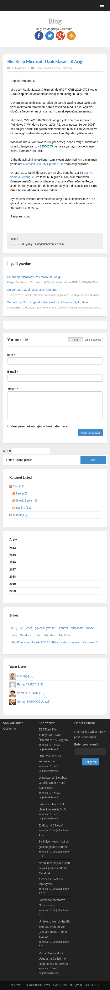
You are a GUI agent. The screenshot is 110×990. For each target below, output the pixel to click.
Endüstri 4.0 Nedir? (51, 825)
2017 (12, 569)
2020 (12, 591)
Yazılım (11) (23, 507)
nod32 (89, 628)
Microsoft (77, 628)
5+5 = (7, 451)
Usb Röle (64, 635)
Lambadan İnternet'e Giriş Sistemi (52, 902)
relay (14, 635)
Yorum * (12, 388)
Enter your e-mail (86, 744)
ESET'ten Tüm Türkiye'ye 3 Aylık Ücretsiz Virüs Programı (54, 735)
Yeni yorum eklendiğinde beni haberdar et (37, 426)
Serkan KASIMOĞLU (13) (33, 701)
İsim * (11, 354)
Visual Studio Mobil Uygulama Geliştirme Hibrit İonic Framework (53, 958)
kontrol (63, 628)
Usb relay (48, 635)
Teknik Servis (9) (26, 500)
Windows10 (90, 642)
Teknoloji (66, 68)
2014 (12, 548)
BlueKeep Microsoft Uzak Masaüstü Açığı (45, 61)
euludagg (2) (25, 676)
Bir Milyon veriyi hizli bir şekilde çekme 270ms (54, 844)
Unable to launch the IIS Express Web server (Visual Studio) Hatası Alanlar (54, 929)
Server (38, 68)
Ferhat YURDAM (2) (30, 684)
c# (21, 628)
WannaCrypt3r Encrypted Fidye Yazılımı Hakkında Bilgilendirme (48, 302)
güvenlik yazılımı (45, 628)
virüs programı (70, 642)
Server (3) (22, 493)
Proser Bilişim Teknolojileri (79, 985)
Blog (55, 21)
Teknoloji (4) (20, 515)
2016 (12, 562)
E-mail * (12, 371)
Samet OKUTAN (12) (30, 693)
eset (29, 628)
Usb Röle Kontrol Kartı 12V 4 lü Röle (34, 642)
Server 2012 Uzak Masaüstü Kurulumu (32, 289)
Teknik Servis (52, 68)
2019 (12, 584)
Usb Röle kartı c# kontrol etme (50, 758)
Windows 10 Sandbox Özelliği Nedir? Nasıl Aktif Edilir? (53, 783)
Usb (37, 635)
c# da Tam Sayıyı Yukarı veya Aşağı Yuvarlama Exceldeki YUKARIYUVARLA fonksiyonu (54, 873)
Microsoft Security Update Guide (44, 164)
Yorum (75, 339)
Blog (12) (18, 486)
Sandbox (25, 635)
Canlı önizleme (93, 339)
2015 (12, 555)
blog (14, 628)
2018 (12, 576)
